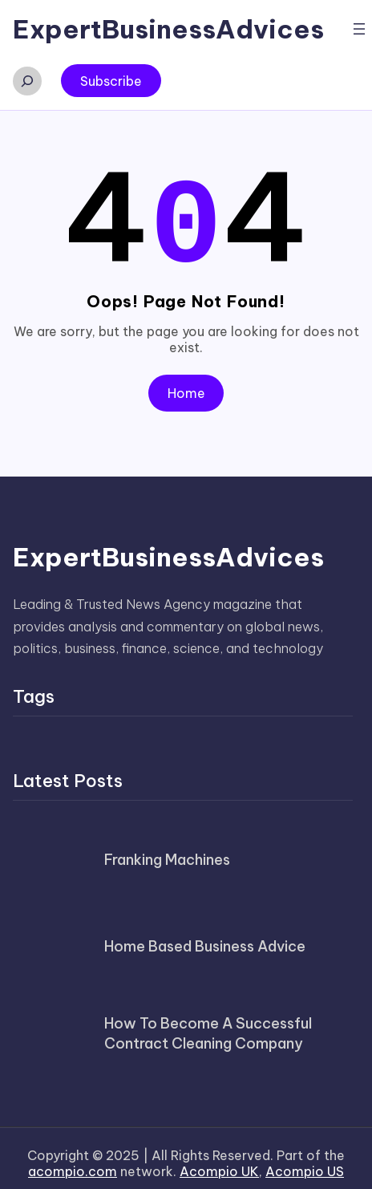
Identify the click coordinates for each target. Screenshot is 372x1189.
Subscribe (111, 81)
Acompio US (304, 1162)
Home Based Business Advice (204, 936)
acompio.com (72, 1162)
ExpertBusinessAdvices (168, 29)
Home (186, 383)
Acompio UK (219, 1162)
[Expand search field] (27, 81)
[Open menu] (359, 29)
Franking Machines (167, 850)
